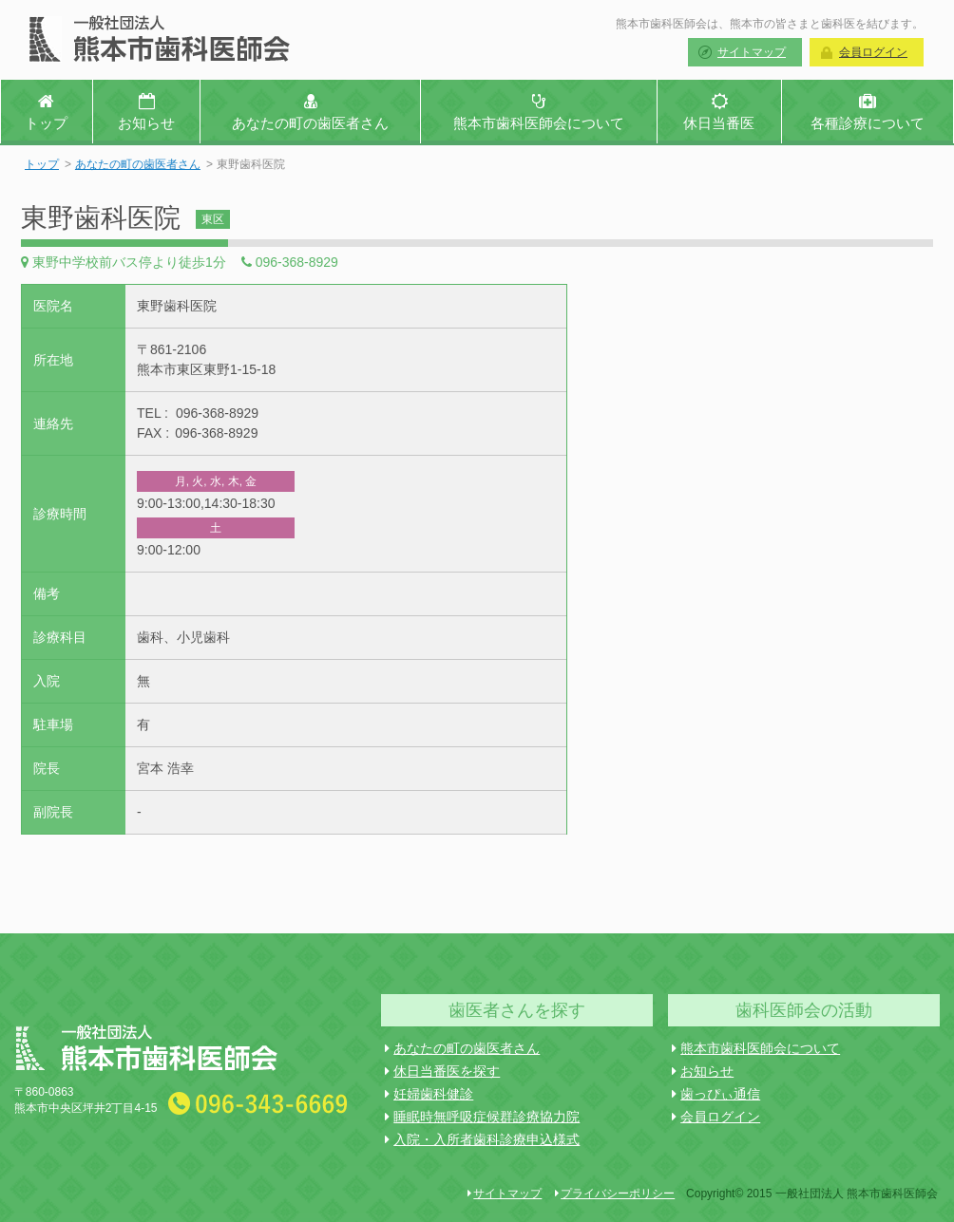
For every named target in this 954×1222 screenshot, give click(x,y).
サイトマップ (751, 52)
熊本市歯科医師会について (756, 1048)
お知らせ (703, 1071)
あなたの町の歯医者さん (137, 164)
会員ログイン (873, 52)
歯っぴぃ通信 (716, 1093)
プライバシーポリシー (615, 1193)
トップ (42, 164)
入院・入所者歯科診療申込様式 (482, 1139)
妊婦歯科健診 (429, 1093)
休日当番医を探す (442, 1071)
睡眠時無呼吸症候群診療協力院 (482, 1116)
